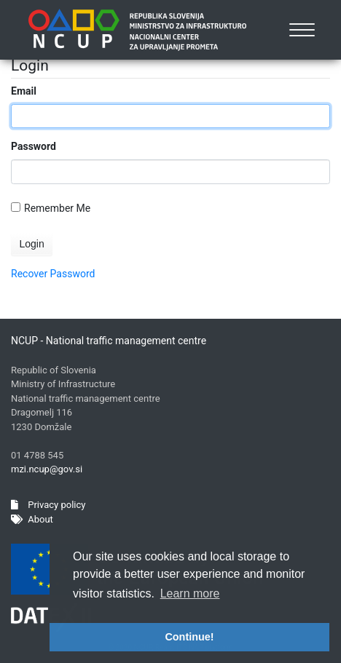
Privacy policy (48, 504)
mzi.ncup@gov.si (46, 469)
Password (33, 146)
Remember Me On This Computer (57, 208)
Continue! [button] (189, 637)
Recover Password (53, 273)
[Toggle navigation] (302, 30)
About (32, 519)
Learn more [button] (190, 593)
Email (23, 91)
